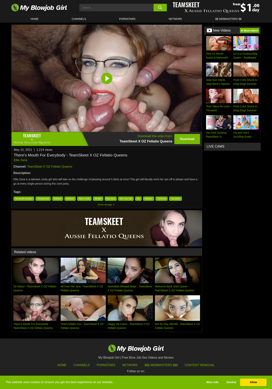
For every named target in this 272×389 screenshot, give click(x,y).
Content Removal (200, 365)
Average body (43, 199)
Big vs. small (84, 199)
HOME (35, 18)
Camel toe (161, 199)
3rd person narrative (23, 199)
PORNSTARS (127, 18)
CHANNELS (79, 18)
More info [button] (212, 382)
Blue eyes (111, 199)
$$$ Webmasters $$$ (161, 365)
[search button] (160, 7)
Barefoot (57, 199)
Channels (81, 365)
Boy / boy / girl (126, 199)
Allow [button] (253, 382)
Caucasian (175, 199)
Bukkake (148, 199)
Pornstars (106, 365)
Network (175, 18)
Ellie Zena (20, 160)
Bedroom (70, 199)
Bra (138, 199)
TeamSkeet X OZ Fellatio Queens (49, 166)
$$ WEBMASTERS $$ (228, 18)
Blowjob (98, 199)
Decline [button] (231, 382)
